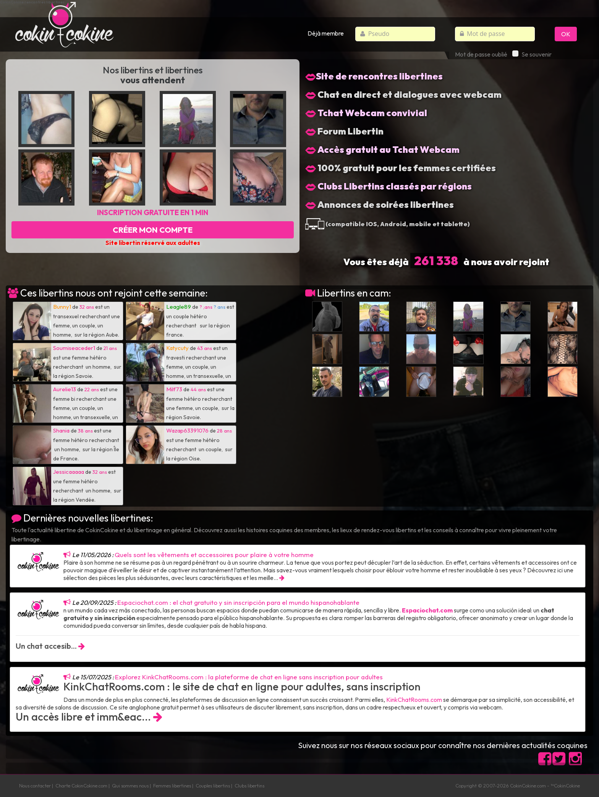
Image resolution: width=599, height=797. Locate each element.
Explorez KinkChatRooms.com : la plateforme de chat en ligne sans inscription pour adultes (249, 677)
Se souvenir (532, 54)
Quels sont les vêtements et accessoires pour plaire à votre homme (214, 555)
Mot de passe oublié (481, 54)
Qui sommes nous (130, 785)
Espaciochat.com (427, 610)
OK (565, 34)
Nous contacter (35, 785)
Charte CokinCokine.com (81, 785)
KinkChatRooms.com (414, 699)
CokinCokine (523, 785)
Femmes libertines (172, 785)
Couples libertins (213, 785)
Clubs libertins (249, 785)
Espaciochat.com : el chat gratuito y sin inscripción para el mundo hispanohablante (238, 602)
